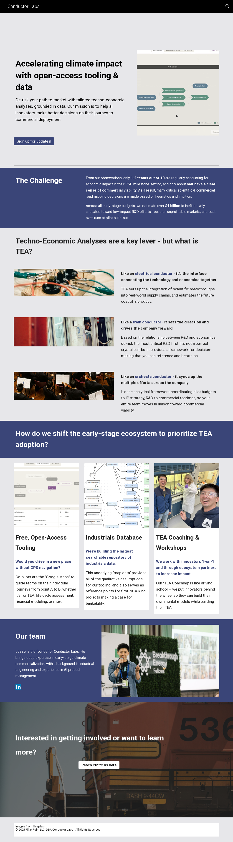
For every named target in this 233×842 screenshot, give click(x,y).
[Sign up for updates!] (34, 141)
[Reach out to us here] (99, 765)
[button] (227, 6)
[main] (73, 88)
